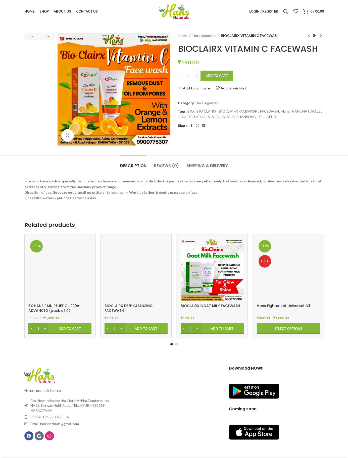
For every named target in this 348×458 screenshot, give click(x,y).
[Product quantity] (188, 76)
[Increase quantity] (195, 76)
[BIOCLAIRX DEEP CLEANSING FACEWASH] (136, 269)
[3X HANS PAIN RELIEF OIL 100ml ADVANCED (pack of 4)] (59, 269)
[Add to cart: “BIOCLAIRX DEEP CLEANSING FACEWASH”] (136, 328)
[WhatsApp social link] (197, 125)
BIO (190, 111)
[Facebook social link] (191, 125)
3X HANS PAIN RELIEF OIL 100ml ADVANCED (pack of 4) (54, 308)
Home (182, 35)
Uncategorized (204, 35)
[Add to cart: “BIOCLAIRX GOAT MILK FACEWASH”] (212, 328)
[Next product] (321, 36)
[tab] (133, 163)
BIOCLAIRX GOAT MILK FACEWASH (210, 305)
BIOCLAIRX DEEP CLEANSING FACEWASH (129, 308)
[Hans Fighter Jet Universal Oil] (288, 269)
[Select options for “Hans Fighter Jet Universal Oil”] (288, 328)
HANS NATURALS (306, 111)
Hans (285, 111)
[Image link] (39, 375)
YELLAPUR (267, 117)
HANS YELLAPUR (192, 117)
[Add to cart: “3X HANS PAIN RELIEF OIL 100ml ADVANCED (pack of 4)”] (59, 328)
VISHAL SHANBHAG (239, 117)
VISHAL (214, 117)
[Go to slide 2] (176, 344)
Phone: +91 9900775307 (50, 417)
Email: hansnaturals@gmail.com (54, 424)
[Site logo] (174, 11)
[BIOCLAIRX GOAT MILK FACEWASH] (212, 269)
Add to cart (217, 76)
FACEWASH (269, 111)
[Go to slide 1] (171, 344)
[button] (31, 36)
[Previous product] (309, 36)
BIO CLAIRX (206, 111)
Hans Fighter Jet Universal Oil (283, 305)
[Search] (286, 11)
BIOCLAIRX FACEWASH (238, 111)
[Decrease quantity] (181, 76)
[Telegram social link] (204, 125)
